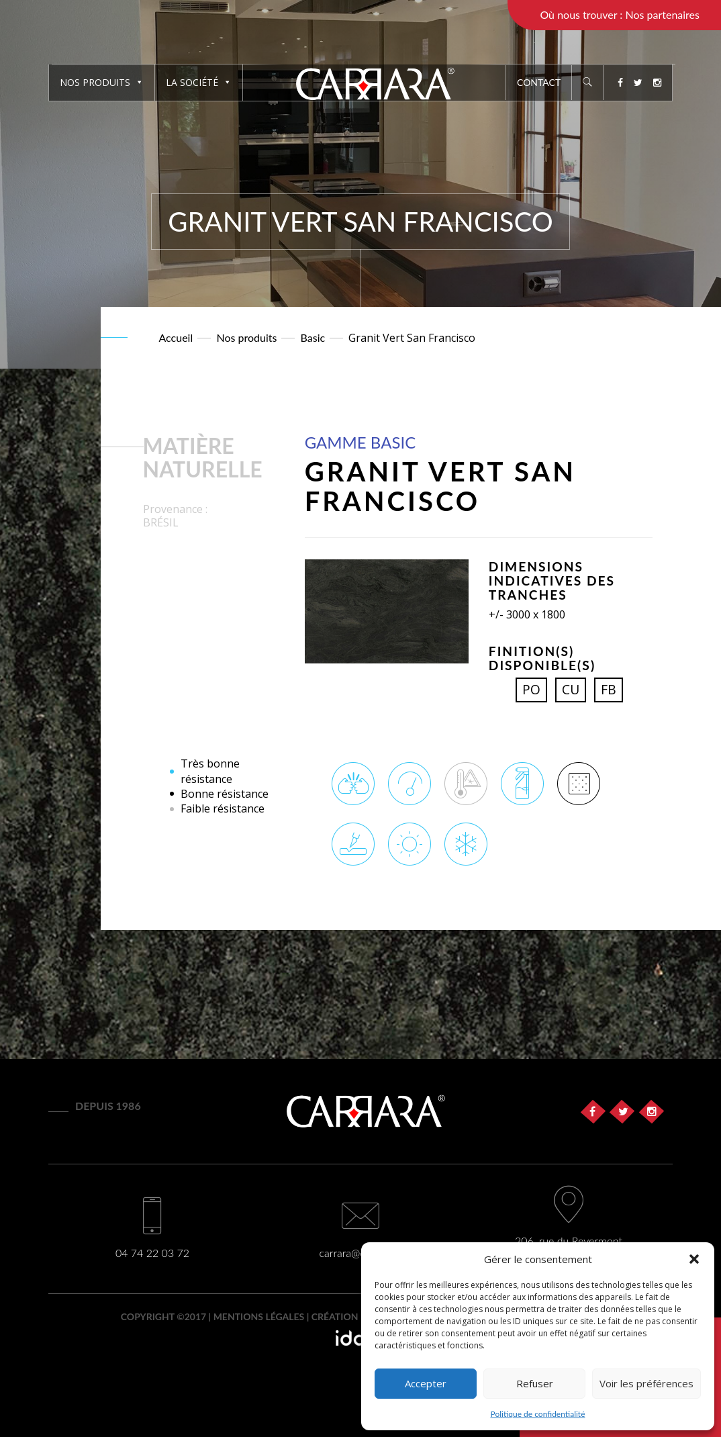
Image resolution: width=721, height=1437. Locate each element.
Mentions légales (259, 1316)
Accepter (425, 1383)
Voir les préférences (646, 1383)
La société (199, 82)
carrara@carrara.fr (361, 1252)
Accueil (176, 337)
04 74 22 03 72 (152, 1252)
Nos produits (102, 82)
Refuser (534, 1383)
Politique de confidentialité (538, 1414)
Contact (539, 82)
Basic (313, 337)
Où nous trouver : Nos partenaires (620, 14)
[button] (694, 1259)
